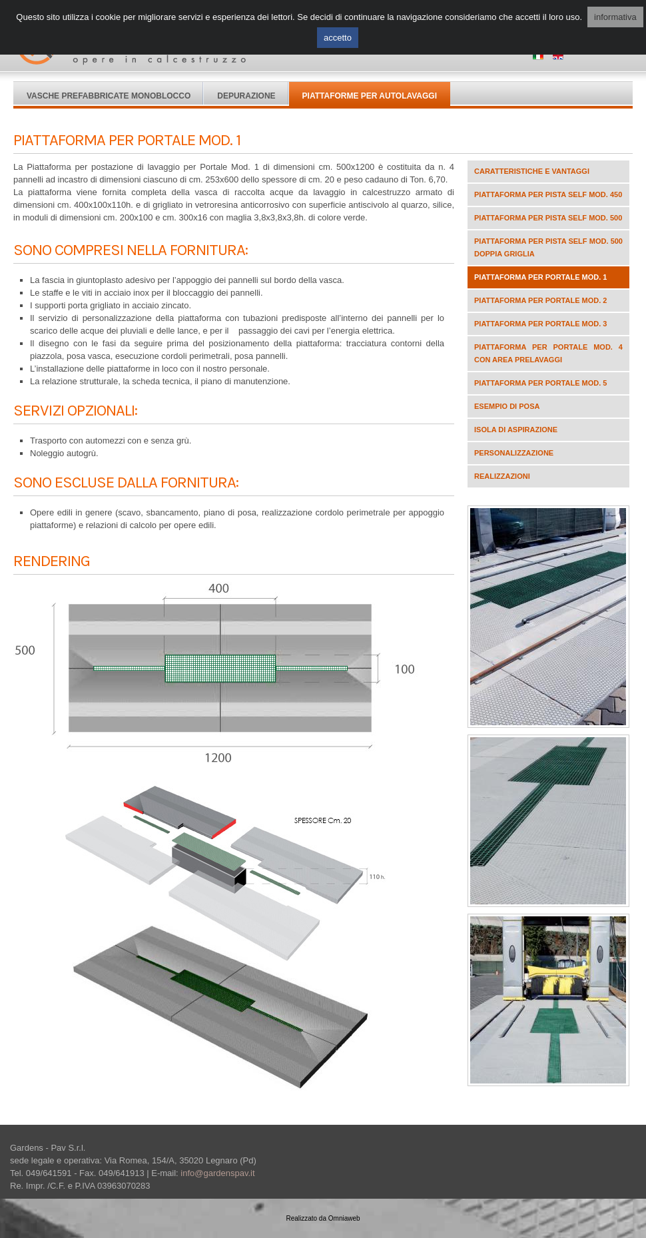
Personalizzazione (513, 453)
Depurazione (246, 96)
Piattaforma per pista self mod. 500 (548, 218)
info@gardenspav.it (217, 1173)
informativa (615, 17)
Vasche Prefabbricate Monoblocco (108, 96)
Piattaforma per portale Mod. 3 (540, 324)
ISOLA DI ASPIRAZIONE (515, 430)
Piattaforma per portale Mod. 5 (540, 383)
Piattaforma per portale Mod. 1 (540, 277)
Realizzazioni (502, 476)
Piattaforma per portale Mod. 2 (540, 300)
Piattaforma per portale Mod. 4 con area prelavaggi (548, 353)
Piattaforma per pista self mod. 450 (548, 194)
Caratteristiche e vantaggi (531, 171)
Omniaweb (344, 1218)
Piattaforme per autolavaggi (369, 96)
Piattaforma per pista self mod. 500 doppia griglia (548, 247)
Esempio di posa (506, 406)
